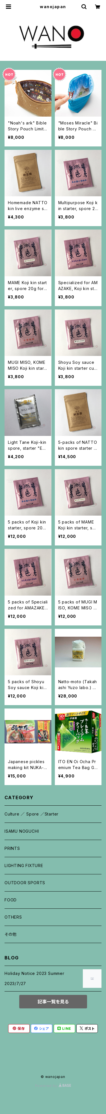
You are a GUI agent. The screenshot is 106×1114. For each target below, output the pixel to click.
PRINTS (12, 848)
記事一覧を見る (53, 1001)
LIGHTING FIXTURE (24, 865)
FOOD (11, 899)
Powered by (53, 1086)
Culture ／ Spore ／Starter (32, 814)
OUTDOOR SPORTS (25, 882)
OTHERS (13, 917)
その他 (10, 934)
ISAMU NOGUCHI (22, 831)
